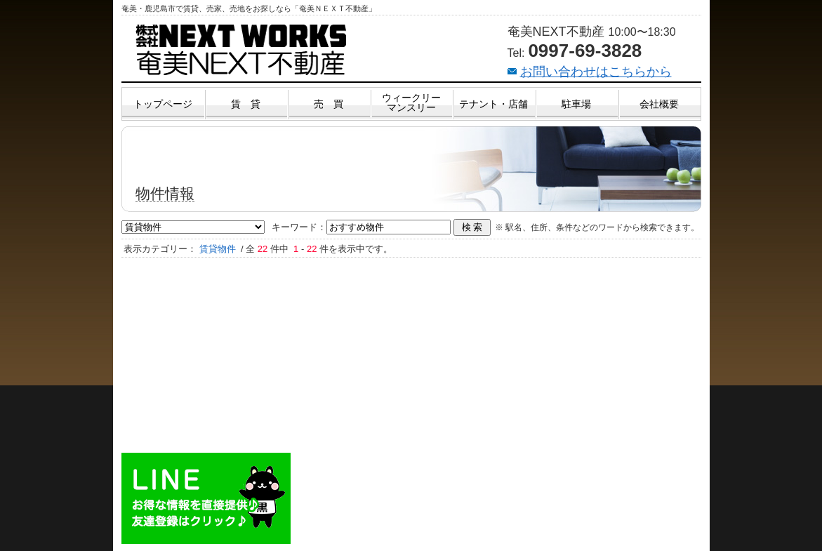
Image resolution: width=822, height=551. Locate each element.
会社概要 (659, 103)
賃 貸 (245, 103)
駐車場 (576, 103)
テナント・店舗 (493, 103)
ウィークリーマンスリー (411, 102)
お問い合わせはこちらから (596, 72)
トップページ (162, 103)
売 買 (328, 103)
